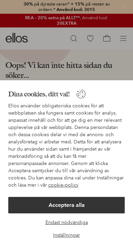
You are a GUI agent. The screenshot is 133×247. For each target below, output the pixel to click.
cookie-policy (63, 185)
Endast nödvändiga (66, 222)
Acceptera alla (67, 205)
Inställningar (66, 235)
